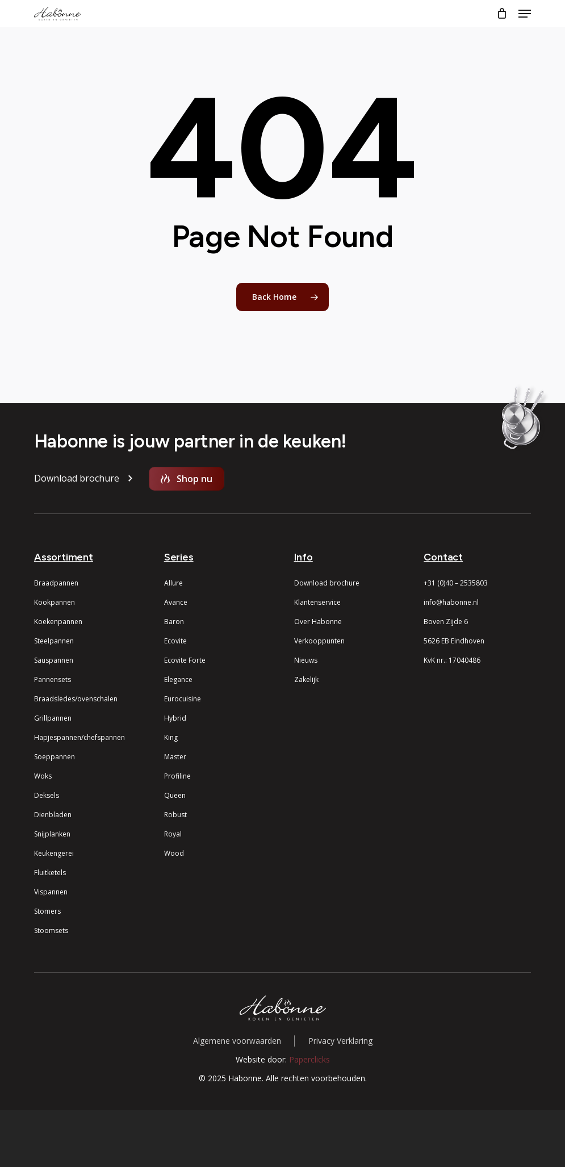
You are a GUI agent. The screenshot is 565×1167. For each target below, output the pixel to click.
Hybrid (175, 718)
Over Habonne (318, 621)
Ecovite (175, 641)
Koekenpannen (58, 621)
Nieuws (305, 660)
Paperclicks (309, 1059)
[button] (524, 13)
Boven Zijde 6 (446, 621)
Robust (175, 814)
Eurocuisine (182, 699)
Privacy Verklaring (340, 1040)
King (171, 737)
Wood (174, 853)
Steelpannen (54, 641)
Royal (173, 834)
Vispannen (51, 892)
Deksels (46, 795)
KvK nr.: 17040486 (452, 660)
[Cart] (502, 13)
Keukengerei (54, 853)
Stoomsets (51, 930)
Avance (175, 602)
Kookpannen (54, 602)
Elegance (178, 679)
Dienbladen (53, 814)
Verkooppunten (319, 641)
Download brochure (326, 583)
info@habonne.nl (451, 602)
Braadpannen (56, 583)
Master (175, 757)
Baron (174, 621)
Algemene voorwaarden (237, 1040)
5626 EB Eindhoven (454, 641)
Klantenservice (317, 602)
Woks (43, 776)
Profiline (177, 776)
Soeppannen (54, 757)
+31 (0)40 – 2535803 (456, 583)
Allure (173, 583)
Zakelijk (306, 679)
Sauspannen (53, 660)
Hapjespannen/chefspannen (79, 737)
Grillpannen (53, 718)
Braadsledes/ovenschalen (76, 699)
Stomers (47, 911)
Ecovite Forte (185, 660)
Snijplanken (52, 834)
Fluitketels (50, 872)
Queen (175, 795)
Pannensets (52, 679)
